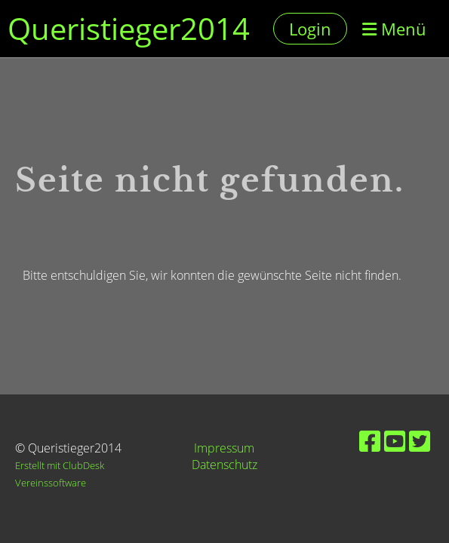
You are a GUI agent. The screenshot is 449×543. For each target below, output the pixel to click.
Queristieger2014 (129, 28)
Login (310, 28)
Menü (394, 28)
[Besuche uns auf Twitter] (419, 441)
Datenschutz (224, 464)
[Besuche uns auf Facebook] (369, 441)
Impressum (224, 448)
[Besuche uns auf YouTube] (394, 441)
